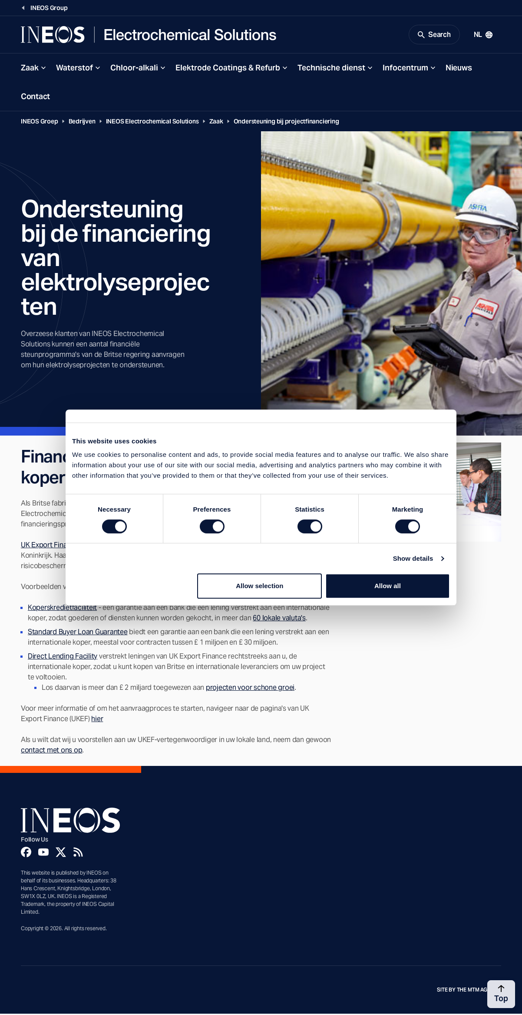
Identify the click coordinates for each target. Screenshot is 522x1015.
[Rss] (78, 853)
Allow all (387, 585)
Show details (413, 558)
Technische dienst (331, 69)
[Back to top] (501, 994)
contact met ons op (51, 751)
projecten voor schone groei (250, 688)
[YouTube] (43, 853)
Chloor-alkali (134, 69)
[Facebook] (26, 853)
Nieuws (459, 69)
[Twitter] (61, 853)
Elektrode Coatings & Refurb (227, 69)
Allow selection (259, 585)
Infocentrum (405, 69)
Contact (35, 98)
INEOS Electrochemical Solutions (152, 123)
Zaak (30, 69)
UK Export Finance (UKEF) (60, 546)
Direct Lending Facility (62, 657)
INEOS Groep (39, 123)
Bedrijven (82, 123)
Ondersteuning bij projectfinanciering (286, 123)
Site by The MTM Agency (469, 991)
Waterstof (74, 69)
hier (97, 720)
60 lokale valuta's (279, 619)
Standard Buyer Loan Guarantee (78, 633)
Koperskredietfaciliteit (62, 608)
